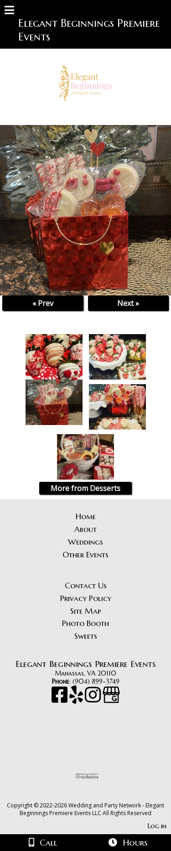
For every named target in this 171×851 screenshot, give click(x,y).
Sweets (85, 636)
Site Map (85, 611)
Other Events (85, 555)
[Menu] (9, 11)
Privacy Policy (85, 598)
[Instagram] (94, 699)
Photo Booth (85, 623)
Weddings (85, 542)
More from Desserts (85, 488)
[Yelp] (77, 699)
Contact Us (86, 586)
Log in (157, 826)
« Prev (42, 303)
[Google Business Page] (111, 699)
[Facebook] (60, 699)
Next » (128, 303)
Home (86, 516)
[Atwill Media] (93, 795)
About (85, 529)
